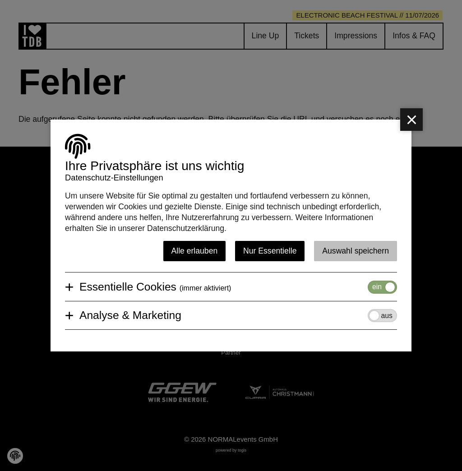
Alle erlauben (194, 250)
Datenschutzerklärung (185, 228)
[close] (411, 119)
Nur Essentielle (269, 250)
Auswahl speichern (355, 250)
